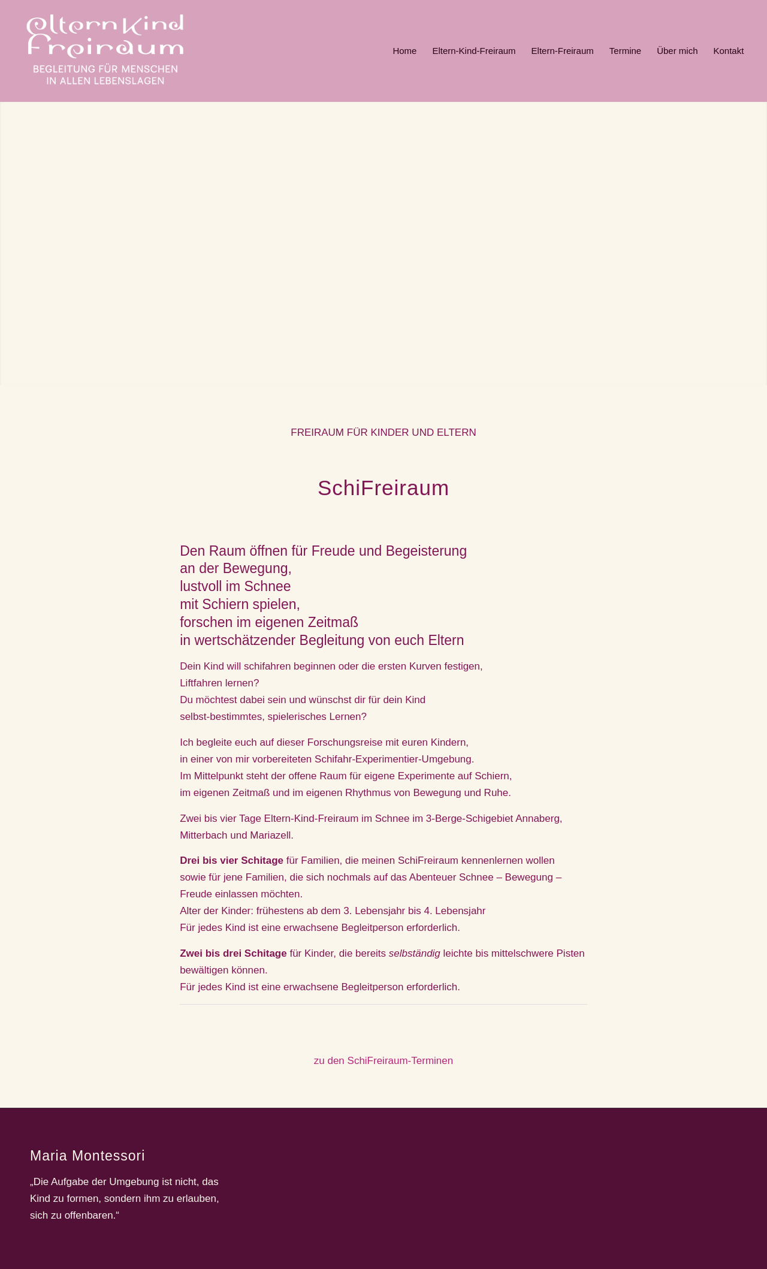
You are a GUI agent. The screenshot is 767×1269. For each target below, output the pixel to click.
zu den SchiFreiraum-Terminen (383, 1060)
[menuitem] (404, 51)
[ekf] (105, 51)
